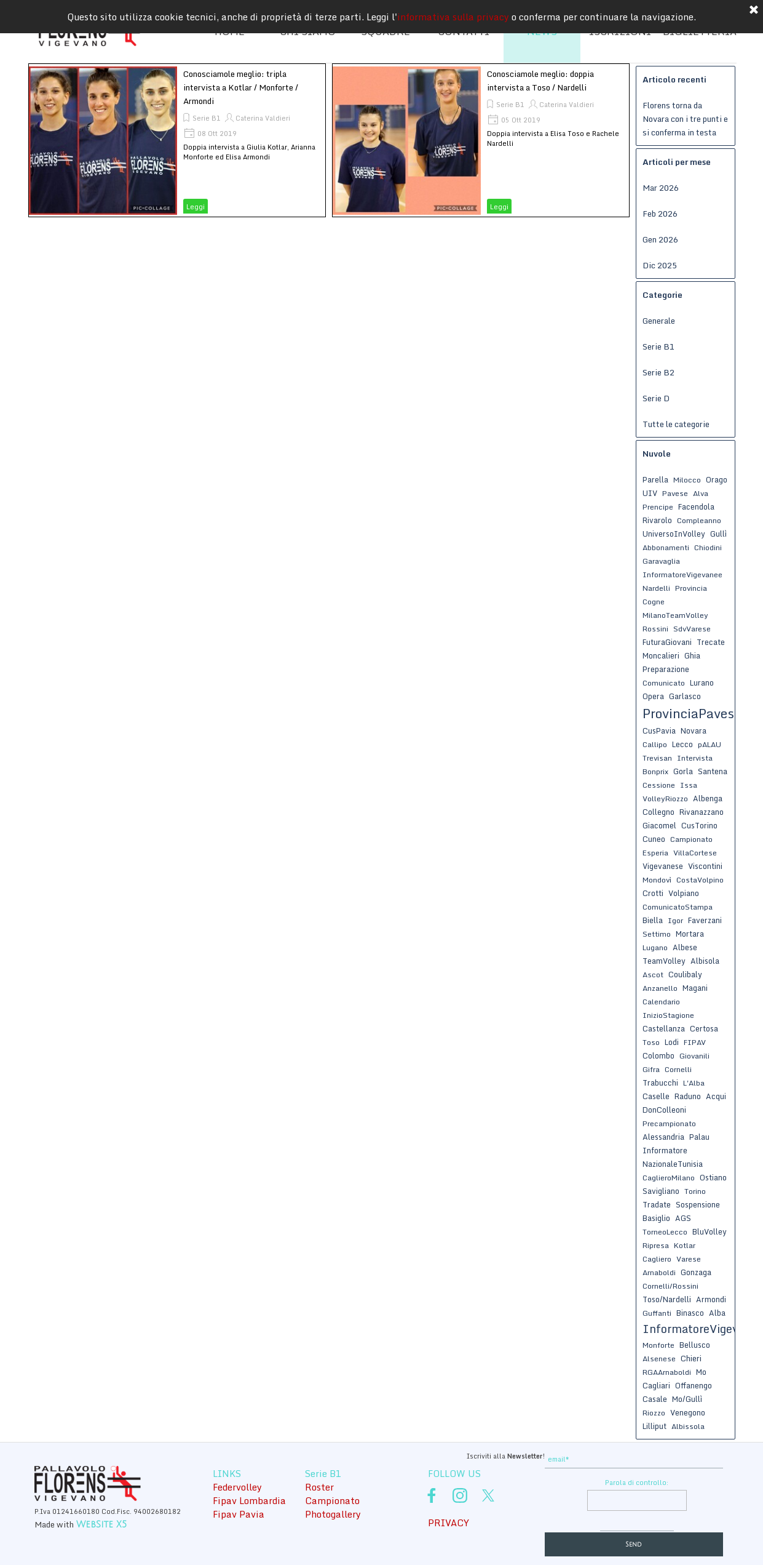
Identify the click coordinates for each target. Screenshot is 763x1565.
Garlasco (685, 696)
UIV (649, 493)
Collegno (658, 812)
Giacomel (659, 825)
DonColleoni (664, 1109)
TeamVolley (664, 961)
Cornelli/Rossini (670, 1286)
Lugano (655, 947)
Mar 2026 (660, 187)
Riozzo (653, 1413)
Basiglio (656, 1218)
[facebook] (431, 1495)
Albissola (688, 1426)
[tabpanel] (452, 1455)
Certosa (704, 1028)
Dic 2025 (659, 265)
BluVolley (709, 1231)
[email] (634, 1459)
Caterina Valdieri (262, 118)
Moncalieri (660, 655)
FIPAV (695, 1042)
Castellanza (663, 1028)
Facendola (696, 506)
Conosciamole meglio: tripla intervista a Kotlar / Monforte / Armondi (240, 87)
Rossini (655, 628)
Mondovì (656, 880)
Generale (658, 320)
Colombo (658, 1055)
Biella (652, 920)
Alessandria (663, 1137)
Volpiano (683, 893)
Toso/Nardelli (666, 1299)
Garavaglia (661, 561)
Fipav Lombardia (249, 1500)
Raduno (687, 1096)
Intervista (695, 758)
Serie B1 (206, 118)
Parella (655, 479)
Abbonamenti (665, 547)
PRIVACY (448, 1522)
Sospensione (698, 1204)
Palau (699, 1137)
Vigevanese (662, 866)
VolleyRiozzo (665, 798)
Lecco (682, 744)
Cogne (653, 601)
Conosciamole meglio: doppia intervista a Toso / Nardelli (540, 80)
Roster (319, 1486)
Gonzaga (696, 1272)
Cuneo (653, 839)
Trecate (711, 642)
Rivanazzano (701, 812)
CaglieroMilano (668, 1177)
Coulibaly (685, 974)
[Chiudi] (754, 7)
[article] (177, 140)
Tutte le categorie (676, 424)
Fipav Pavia (238, 1514)
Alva (700, 493)
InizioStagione (668, 1015)
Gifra (651, 1069)
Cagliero (656, 1259)
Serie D (656, 398)
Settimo (656, 934)
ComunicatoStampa (677, 907)
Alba (717, 1313)
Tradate (656, 1204)
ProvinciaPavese (691, 713)
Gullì (718, 533)
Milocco (687, 480)
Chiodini (708, 547)
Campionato (691, 839)
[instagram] (459, 1495)
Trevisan (657, 758)
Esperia (655, 853)
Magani (695, 988)
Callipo (654, 744)
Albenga (707, 798)
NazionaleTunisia (672, 1164)
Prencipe (657, 507)
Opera (653, 696)
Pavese (675, 493)
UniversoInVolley (673, 533)
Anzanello (660, 988)
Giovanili (694, 1056)
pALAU (709, 744)
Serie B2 (658, 372)
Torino (695, 1191)
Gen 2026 (660, 239)
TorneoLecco (664, 1232)
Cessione (658, 785)
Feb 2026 (660, 213)
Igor (675, 920)
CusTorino (699, 825)
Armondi (711, 1299)
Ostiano (713, 1177)
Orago (716, 479)
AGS (683, 1218)
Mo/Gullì (687, 1399)
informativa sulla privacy (453, 13)
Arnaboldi (659, 1272)
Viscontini (705, 866)
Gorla (683, 771)
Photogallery (333, 1514)
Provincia (691, 588)
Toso (651, 1042)
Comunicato (663, 683)
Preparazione (665, 669)
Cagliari (656, 1385)
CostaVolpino (700, 880)
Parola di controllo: (636, 1482)
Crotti (652, 893)
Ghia (692, 655)
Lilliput (654, 1426)
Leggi (195, 206)
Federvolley (237, 1486)
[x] (488, 1495)
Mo (701, 1372)
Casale (654, 1399)
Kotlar (684, 1245)
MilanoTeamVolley (675, 615)
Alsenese (659, 1358)
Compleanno (699, 520)
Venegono (687, 1412)
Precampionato (669, 1123)
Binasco (690, 1313)
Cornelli (678, 1069)
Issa (688, 785)
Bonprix (655, 771)
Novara (693, 730)
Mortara (690, 933)
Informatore (664, 1150)
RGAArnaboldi (666, 1372)
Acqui (716, 1096)
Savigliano (660, 1191)
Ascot (652, 974)
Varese (688, 1259)
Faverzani (705, 920)
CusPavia (659, 730)
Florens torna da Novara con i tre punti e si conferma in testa (685, 118)
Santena (712, 771)
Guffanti (656, 1313)
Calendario (661, 1001)
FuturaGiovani (667, 642)
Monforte (658, 1345)
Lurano (702, 682)
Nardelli (656, 588)
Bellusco (694, 1345)
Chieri (691, 1358)
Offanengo (693, 1385)
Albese (685, 947)
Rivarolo (657, 520)
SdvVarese (692, 628)
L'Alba (694, 1083)
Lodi (672, 1042)
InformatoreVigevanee (682, 574)
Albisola (704, 961)
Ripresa (655, 1245)
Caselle (656, 1096)
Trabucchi (660, 1082)
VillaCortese (695, 853)
